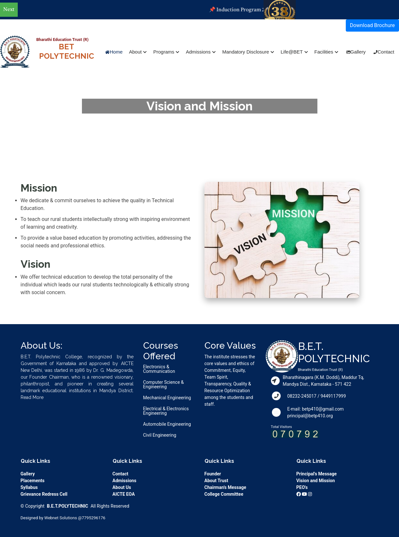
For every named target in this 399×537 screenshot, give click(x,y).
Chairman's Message (225, 487)
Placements (33, 480)
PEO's (302, 487)
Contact (385, 52)
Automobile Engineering (167, 424)
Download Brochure (372, 25)
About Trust (216, 480)
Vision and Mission (315, 480)
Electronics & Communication (159, 368)
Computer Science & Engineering (163, 384)
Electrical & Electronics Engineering (166, 410)
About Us (122, 487)
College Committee (224, 494)
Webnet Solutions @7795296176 (74, 517)
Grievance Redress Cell (44, 494)
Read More (32, 397)
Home (116, 52)
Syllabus (29, 487)
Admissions (124, 480)
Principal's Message (316, 473)
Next (9, 9)
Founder (212, 473)
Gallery (358, 52)
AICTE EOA (124, 494)
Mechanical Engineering (167, 397)
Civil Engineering (159, 435)
